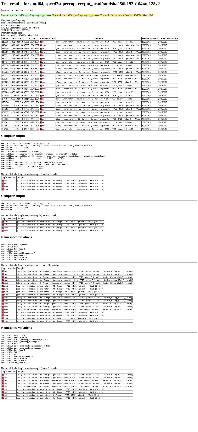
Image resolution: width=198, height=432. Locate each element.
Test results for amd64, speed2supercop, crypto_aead (75, 15)
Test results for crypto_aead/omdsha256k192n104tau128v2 (126, 15)
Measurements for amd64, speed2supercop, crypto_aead (26, 15)
